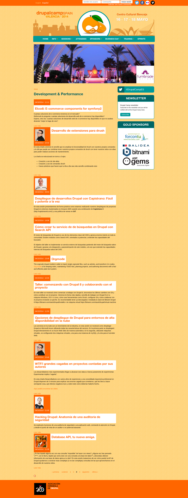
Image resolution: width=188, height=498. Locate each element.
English (38, 3)
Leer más (37, 126)
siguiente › (86, 472)
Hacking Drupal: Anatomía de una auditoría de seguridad (67, 418)
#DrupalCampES (135, 89)
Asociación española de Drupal (47, 488)
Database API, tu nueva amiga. (73, 437)
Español (45, 3)
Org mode (37, 266)
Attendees (81, 39)
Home (45, 39)
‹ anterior (64, 472)
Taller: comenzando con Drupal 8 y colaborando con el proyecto (73, 286)
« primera (55, 472)
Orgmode (58, 259)
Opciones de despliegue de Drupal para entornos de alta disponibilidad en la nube (74, 319)
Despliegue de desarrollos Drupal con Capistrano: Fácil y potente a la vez (74, 200)
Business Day (112, 39)
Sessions (66, 39)
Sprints (141, 39)
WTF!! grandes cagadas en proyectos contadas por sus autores (74, 365)
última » (95, 472)
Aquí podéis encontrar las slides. (46, 389)
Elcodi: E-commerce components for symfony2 (68, 108)
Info (54, 39)
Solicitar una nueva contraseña (119, 4)
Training (128, 39)
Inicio (36, 89)
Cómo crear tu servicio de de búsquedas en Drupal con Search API (74, 228)
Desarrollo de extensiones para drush (78, 130)
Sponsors (95, 39)
